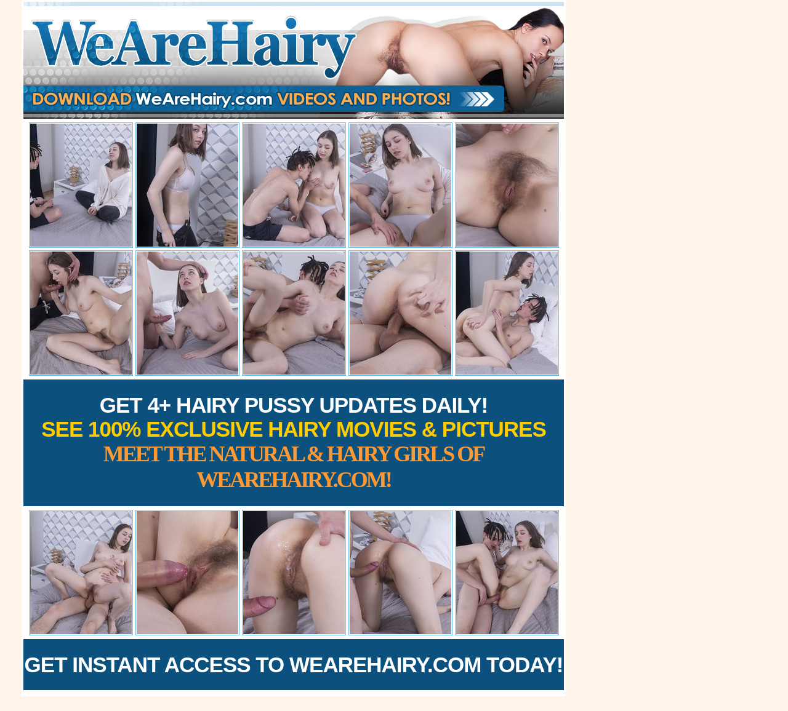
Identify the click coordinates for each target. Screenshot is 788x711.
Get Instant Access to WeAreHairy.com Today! (294, 665)
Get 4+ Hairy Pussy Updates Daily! (293, 442)
